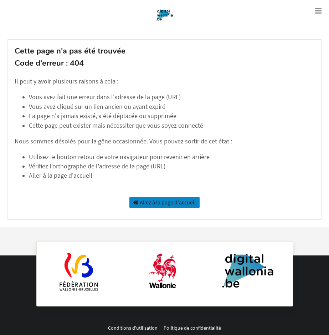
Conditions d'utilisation (133, 328)
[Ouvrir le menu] (318, 10)
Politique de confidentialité (192, 328)
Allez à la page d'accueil (164, 202)
